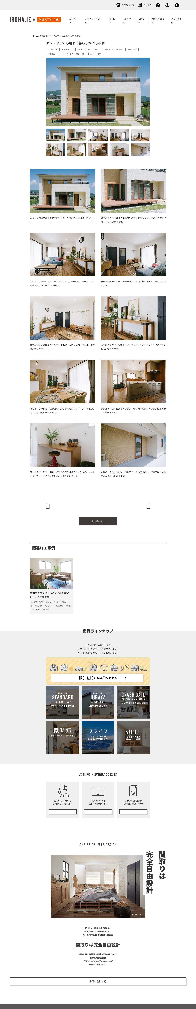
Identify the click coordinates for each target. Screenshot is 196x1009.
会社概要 (114, 5)
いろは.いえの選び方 (93, 20)
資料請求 (152, 5)
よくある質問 (176, 20)
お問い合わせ (171, 5)
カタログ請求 (98, 802)
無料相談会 (133, 5)
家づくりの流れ (158, 20)
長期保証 (141, 20)
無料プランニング (133, 802)
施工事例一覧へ (98, 516)
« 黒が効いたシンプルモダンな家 (63, 503)
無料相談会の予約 (63, 802)
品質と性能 (126, 20)
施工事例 (112, 20)
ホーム (35, 35)
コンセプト (73, 20)
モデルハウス (94, 5)
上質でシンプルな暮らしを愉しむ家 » (130, 503)
